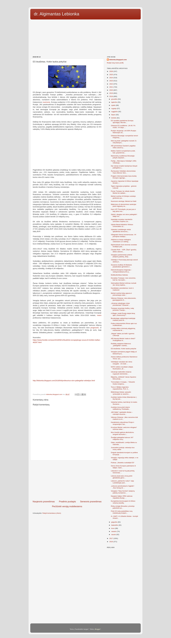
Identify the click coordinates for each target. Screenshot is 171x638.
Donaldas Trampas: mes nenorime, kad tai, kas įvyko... (123, 279)
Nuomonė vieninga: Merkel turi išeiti (123, 201)
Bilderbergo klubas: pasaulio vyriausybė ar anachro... (121, 393)
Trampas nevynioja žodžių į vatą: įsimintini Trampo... (122, 309)
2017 (111, 538)
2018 (111, 96)
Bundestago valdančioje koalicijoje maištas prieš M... (123, 319)
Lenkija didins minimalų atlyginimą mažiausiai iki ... (123, 329)
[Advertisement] (85, 37)
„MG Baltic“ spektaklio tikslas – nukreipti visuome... (122, 413)
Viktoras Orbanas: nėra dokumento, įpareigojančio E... (123, 299)
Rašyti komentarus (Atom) (52, 513)
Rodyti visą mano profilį (115, 63)
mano (99, 315)
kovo (113, 528)
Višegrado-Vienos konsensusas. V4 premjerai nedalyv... (123, 235)
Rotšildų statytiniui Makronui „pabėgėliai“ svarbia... (121, 344)
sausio (113, 534)
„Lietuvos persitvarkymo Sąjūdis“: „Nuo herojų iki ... (123, 487)
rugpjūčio (114, 111)
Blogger (97, 629)
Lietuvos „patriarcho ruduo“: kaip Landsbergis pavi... (122, 482)
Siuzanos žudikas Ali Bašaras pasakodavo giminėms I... (121, 266)
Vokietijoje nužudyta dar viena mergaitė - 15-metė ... (121, 363)
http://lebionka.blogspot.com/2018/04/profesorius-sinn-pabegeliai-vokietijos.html (64, 381)
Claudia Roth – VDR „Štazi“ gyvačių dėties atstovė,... (123, 250)
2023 (111, 81)
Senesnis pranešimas (91, 501)
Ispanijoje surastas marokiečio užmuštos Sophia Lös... (121, 220)
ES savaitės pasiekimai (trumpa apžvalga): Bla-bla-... (122, 121)
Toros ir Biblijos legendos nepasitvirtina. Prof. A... (120, 388)
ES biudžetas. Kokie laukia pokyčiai (123, 348)
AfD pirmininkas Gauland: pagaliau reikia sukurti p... (123, 147)
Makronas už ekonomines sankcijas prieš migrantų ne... (123, 205)
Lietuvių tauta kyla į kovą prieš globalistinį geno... (121, 477)
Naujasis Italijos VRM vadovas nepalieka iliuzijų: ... (122, 497)
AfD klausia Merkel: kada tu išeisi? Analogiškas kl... (123, 339)
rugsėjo (114, 108)
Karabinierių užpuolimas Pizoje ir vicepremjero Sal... (122, 423)
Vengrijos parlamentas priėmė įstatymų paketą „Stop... (121, 256)
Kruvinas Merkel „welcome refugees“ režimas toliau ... (124, 428)
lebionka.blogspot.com (118, 60)
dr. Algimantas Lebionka (56, 14)
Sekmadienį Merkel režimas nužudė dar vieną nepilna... (123, 284)
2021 (111, 87)
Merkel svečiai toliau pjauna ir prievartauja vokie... (121, 294)
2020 (111, 90)
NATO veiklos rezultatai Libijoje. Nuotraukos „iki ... (122, 368)
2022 (111, 84)
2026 (111, 71)
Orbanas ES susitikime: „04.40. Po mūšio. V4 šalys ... (123, 126)
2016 (111, 542)
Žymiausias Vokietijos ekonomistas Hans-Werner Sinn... (123, 172)
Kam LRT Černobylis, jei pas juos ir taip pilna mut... (123, 210)
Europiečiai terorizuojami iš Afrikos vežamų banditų (123, 502)
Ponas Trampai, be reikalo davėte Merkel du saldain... (123, 192)
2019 (111, 93)
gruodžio (114, 99)
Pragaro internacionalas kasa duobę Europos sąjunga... (124, 177)
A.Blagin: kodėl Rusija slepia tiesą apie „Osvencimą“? (123, 314)
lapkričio (114, 102)
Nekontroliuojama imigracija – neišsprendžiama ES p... (121, 271)
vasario (114, 531)
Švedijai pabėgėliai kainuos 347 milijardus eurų (122, 438)
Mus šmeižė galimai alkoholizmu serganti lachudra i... (122, 433)
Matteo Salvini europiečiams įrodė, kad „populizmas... (123, 152)
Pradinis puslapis (67, 501)
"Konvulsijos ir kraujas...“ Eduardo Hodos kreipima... (123, 383)
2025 (111, 74)
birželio (114, 118)
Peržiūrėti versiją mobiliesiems (67, 506)
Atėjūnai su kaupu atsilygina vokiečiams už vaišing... (121, 240)
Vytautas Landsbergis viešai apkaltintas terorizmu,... (121, 230)
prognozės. (94, 328)
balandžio (115, 525)
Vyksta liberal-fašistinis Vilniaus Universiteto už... (122, 225)
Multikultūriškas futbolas (119, 275)
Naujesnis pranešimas (44, 501)
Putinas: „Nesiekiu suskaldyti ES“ (122, 462)
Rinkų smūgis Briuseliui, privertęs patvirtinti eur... (123, 507)
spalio (113, 105)
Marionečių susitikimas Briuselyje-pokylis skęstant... (123, 157)
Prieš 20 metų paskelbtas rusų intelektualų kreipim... (122, 512)
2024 (111, 78)
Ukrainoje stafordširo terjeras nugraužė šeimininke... (121, 373)
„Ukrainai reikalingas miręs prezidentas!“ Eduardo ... (120, 304)
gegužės (114, 522)
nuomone (46, 102)
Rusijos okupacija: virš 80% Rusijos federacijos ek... (123, 131)
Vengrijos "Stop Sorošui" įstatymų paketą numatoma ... (123, 492)
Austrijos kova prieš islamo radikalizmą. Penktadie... (120, 408)
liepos (113, 115)
